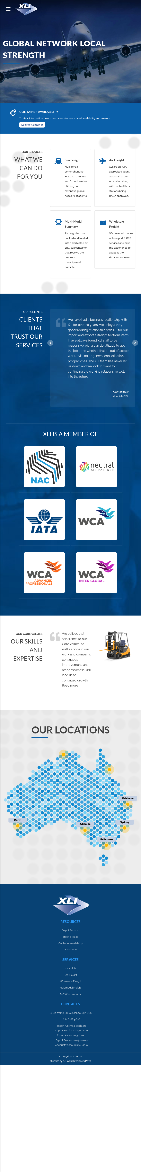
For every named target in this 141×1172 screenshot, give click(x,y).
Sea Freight (70, 974)
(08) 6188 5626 (71, 1019)
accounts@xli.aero (77, 1044)
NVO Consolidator (70, 994)
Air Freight (70, 968)
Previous (50, 343)
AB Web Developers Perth (77, 1061)
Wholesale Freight (70, 981)
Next (135, 343)
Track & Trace (70, 936)
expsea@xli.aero (78, 1040)
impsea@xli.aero (78, 1030)
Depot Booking (70, 930)
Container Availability (70, 943)
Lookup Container (32, 124)
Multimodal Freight (70, 987)
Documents (70, 949)
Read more (70, 685)
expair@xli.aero (77, 1035)
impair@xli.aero (77, 1025)
